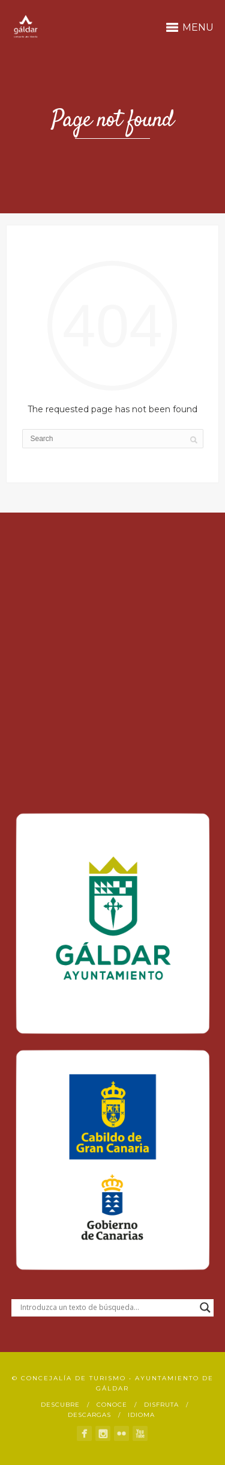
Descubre (60, 1405)
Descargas (89, 1415)
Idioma (141, 1415)
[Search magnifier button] (205, 1307)
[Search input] (107, 1307)
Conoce (112, 1405)
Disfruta (161, 1405)
